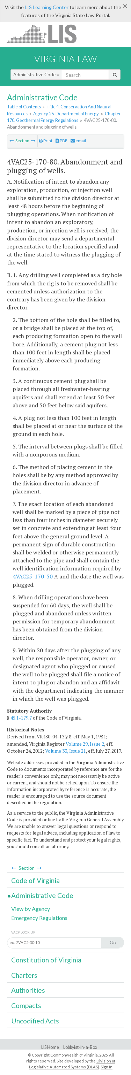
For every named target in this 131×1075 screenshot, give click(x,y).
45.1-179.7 (21, 718)
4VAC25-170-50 (33, 576)
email (78, 140)
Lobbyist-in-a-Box (80, 1047)
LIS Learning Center (46, 7)
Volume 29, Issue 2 (85, 744)
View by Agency (30, 908)
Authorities (28, 990)
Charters (24, 975)
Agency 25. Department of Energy (66, 113)
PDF (61, 140)
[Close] (125, 5)
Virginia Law (65, 58)
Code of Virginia (35, 880)
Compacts (26, 1005)
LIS (46, 33)
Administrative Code (36, 74)
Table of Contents (24, 106)
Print (45, 140)
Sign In (106, 1067)
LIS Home (50, 1047)
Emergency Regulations (39, 917)
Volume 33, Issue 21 (65, 751)
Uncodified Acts (35, 1021)
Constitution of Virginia (46, 960)
